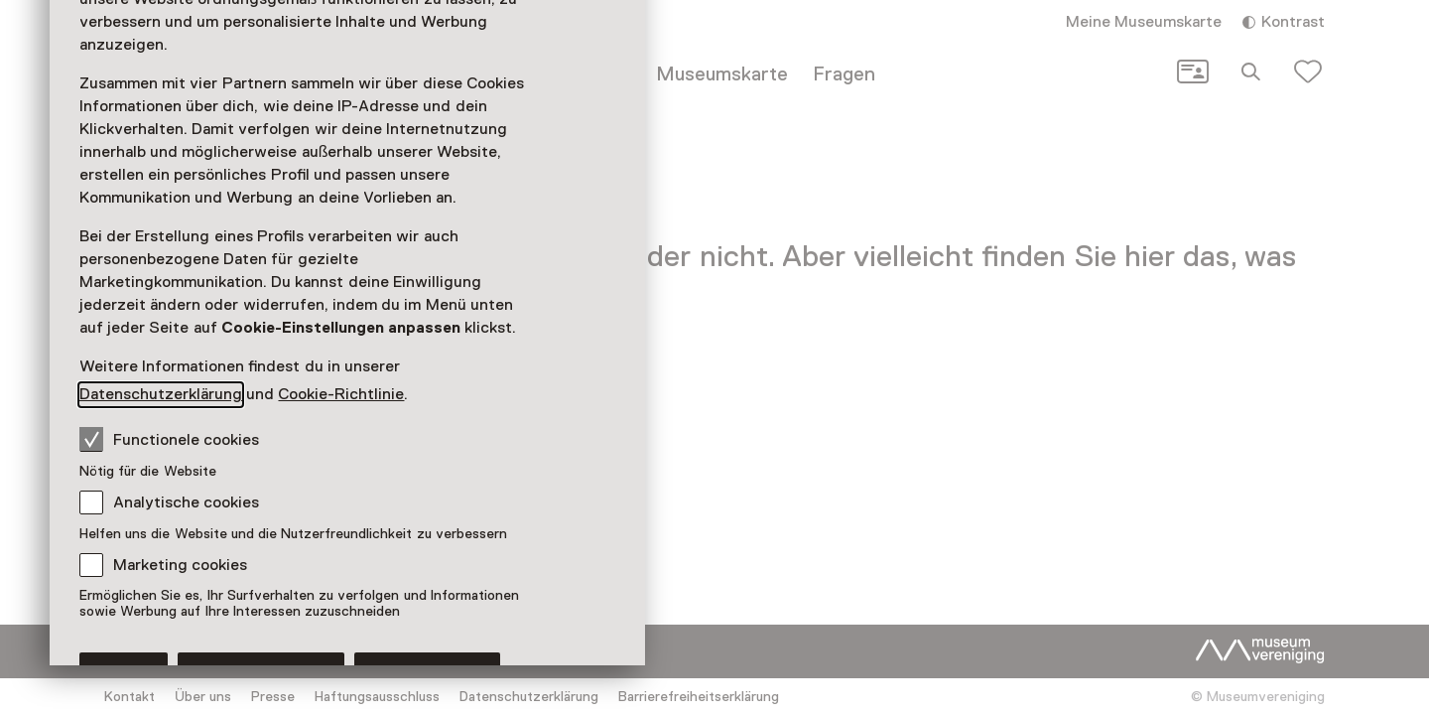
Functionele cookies (169, 439)
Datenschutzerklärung (160, 394)
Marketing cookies (180, 565)
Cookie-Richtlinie (341, 394)
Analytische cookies (186, 502)
